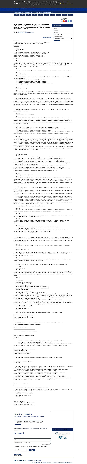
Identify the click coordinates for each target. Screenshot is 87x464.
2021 (46, 14)
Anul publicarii (38, 12)
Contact (70, 462)
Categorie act (28, 12)
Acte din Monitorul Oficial (20, 460)
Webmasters (66, 462)
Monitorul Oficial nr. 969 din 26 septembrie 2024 (26, 32)
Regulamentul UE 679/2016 (37, 422)
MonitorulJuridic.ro (44, 462)
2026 (17, 14)
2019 (58, 14)
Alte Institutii (37, 428)
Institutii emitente (47, 12)
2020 (52, 14)
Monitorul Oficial (19, 428)
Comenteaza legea (47, 37)
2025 (23, 14)
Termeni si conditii (57, 462)
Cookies (62, 462)
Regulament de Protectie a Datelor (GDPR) (50, 1)
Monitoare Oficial (19, 12)
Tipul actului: (56, 32)
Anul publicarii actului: (58, 36)
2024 (28, 14)
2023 (34, 14)
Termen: (55, 28)
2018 (64, 14)
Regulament (33, 428)
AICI (54, 4)
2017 (70, 14)
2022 (40, 14)
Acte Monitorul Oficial (26, 428)
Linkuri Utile (51, 462)
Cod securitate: (17, 449)
